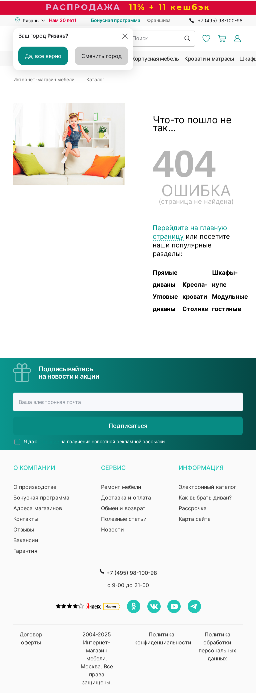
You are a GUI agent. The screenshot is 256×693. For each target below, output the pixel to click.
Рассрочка (193, 508)
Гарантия (25, 550)
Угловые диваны (165, 302)
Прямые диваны (165, 278)
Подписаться (128, 425)
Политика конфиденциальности (161, 638)
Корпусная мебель (155, 58)
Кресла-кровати (194, 290)
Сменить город (101, 56)
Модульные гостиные (227, 302)
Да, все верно (43, 56)
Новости (112, 529)
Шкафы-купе (225, 278)
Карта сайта (195, 519)
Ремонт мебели (121, 487)
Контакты (25, 519)
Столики (195, 308)
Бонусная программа (115, 20)
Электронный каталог (207, 487)
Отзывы (23, 529)
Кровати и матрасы (209, 58)
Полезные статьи (124, 519)
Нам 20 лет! (62, 20)
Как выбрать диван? (205, 497)
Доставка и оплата (126, 497)
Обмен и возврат (123, 508)
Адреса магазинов (37, 508)
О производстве (34, 487)
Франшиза (159, 20)
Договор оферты (31, 638)
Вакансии (25, 540)
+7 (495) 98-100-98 (220, 20)
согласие (49, 441)
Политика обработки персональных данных (217, 646)
